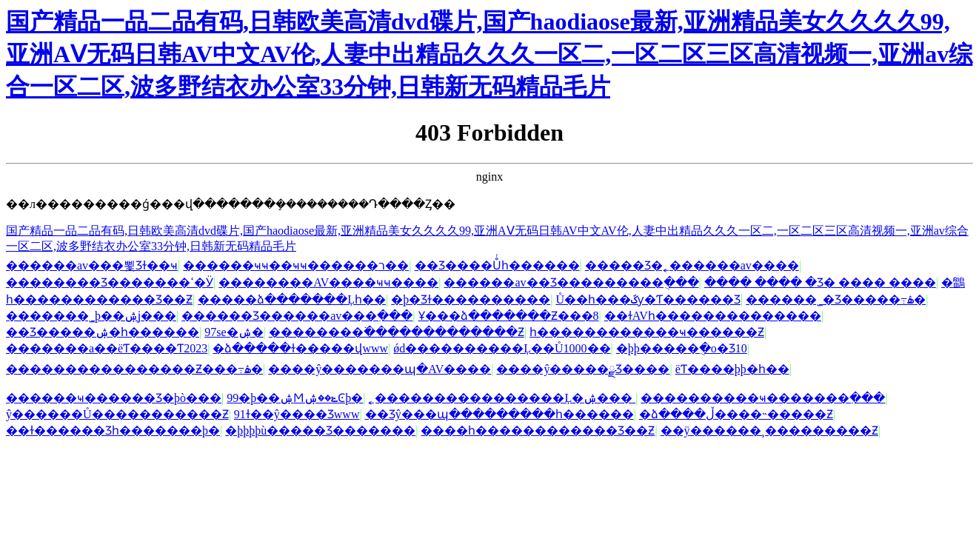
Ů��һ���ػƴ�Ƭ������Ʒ (648, 299)
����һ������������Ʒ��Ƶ (538, 430)
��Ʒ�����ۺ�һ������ (102, 332)
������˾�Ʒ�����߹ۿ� (836, 299)
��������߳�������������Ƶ (396, 332)
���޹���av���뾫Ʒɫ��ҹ (92, 265)
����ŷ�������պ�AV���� (379, 369)
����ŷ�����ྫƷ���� (582, 369)
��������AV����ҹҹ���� (328, 282)
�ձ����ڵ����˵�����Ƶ (736, 414)
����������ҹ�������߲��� (763, 398)
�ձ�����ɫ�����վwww (300, 348)
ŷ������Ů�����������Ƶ (117, 414)
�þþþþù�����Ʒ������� (320, 430)
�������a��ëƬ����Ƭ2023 (106, 348)
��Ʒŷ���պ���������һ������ (499, 414)
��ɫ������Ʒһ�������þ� (113, 430)
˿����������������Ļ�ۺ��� (501, 398)
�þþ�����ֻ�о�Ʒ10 (681, 348)
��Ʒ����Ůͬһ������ (497, 265)
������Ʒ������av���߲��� (296, 315)
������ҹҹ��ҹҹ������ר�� (296, 265)
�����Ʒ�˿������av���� (692, 265)
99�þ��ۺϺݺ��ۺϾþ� (295, 398)
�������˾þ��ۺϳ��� (91, 315)
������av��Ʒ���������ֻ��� (571, 282)
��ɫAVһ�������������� (712, 315)
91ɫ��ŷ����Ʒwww (297, 414)
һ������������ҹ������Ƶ (646, 332)
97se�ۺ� (233, 332)
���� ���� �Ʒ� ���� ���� (820, 282)
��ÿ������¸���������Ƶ (769, 430)
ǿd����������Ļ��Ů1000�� (501, 348)
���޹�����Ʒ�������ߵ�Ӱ (109, 282)
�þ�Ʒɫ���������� (470, 299)
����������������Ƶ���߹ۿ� (134, 369)
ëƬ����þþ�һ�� (732, 369)
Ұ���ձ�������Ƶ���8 (508, 315)
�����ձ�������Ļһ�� (292, 299)
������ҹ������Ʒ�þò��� (113, 398)
